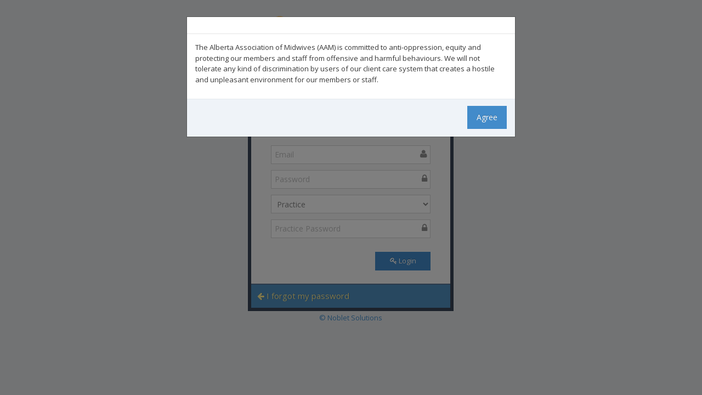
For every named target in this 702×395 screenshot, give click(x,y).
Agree (487, 117)
